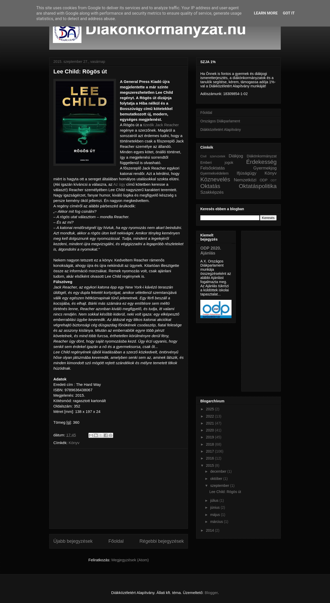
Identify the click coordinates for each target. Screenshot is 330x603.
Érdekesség (261, 162)
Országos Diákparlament (220, 121)
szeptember (220, 485)
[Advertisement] (118, 489)
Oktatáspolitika (258, 186)
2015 (210, 465)
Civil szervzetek (212, 156)
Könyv (74, 442)
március (217, 522)
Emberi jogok (216, 162)
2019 (210, 437)
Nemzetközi (245, 179)
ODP (263, 180)
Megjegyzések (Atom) (130, 560)
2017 (210, 451)
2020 (210, 430)
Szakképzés (212, 192)
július (214, 500)
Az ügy (119, 184)
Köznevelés (215, 179)
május (215, 515)
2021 (210, 423)
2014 (210, 530)
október (216, 479)
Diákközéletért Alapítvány (220, 130)
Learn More (266, 13)
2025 (210, 409)
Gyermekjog (265, 168)
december (218, 471)
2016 (210, 458)
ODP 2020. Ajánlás (210, 250)
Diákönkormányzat (262, 156)
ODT (273, 180)
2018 (210, 444)
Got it (289, 13)
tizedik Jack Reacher (161, 125)
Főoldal (115, 541)
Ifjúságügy (247, 173)
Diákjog (236, 156)
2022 (210, 416)
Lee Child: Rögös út (80, 71)
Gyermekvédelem (214, 173)
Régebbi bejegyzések (161, 541)
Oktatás (210, 186)
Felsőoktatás (212, 168)
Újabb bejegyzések (73, 541)
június (215, 507)
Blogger (211, 592)
